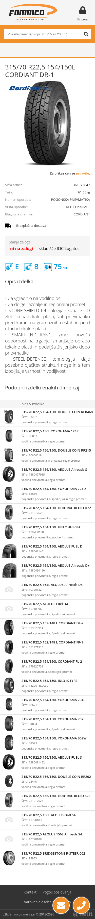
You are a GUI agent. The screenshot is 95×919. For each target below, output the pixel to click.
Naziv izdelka (33, 403)
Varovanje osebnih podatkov (47, 902)
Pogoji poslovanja (57, 892)
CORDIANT (81, 214)
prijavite (82, 173)
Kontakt (30, 892)
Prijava (82, 19)
